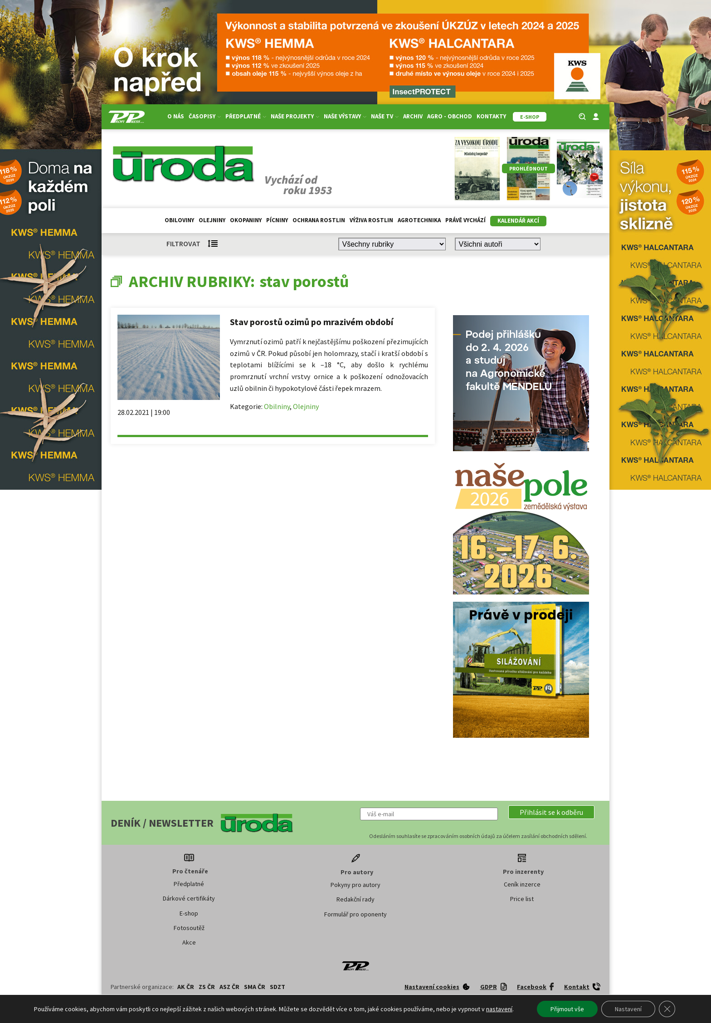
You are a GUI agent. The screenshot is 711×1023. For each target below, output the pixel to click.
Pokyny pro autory (355, 885)
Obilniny (277, 406)
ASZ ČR (229, 987)
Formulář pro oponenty (355, 914)
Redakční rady (355, 899)
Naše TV (385, 116)
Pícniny (277, 220)
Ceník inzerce (522, 884)
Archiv (413, 116)
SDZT (277, 987)
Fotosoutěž (189, 928)
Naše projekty (295, 116)
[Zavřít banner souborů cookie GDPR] (667, 1009)
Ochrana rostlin (318, 220)
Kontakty (491, 116)
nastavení (499, 1009)
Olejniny (212, 220)
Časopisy (205, 116)
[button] (551, 812)
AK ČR (185, 987)
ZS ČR (207, 987)
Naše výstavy (345, 116)
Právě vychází (465, 220)
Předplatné (245, 116)
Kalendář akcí (518, 220)
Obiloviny (179, 220)
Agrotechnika (419, 220)
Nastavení (628, 1009)
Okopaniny (246, 220)
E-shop (189, 913)
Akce (189, 942)
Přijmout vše (567, 1009)
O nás (175, 116)
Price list (522, 899)
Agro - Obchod (449, 116)
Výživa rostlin (371, 220)
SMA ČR (254, 987)
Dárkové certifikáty (189, 898)
